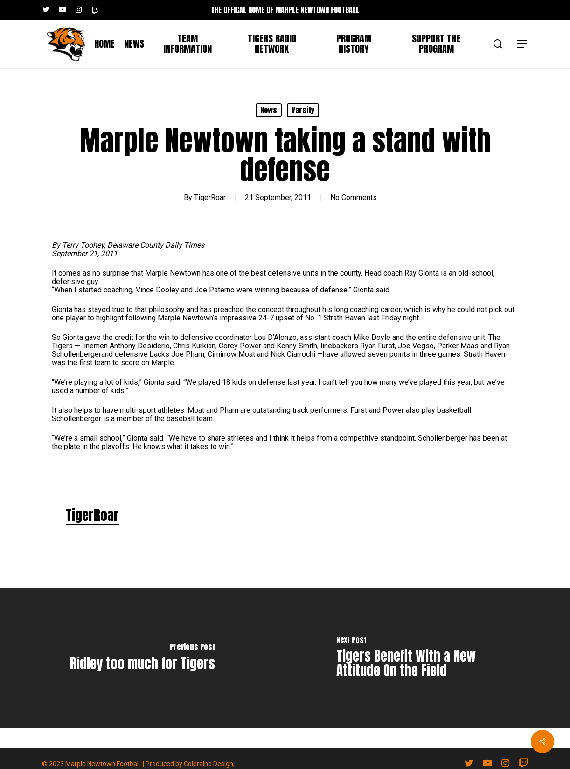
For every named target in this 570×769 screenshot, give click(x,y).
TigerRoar (210, 197)
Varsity (303, 110)
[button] (522, 44)
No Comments (353, 197)
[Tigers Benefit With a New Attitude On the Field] (427, 658)
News (268, 110)
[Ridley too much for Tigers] (142, 658)
